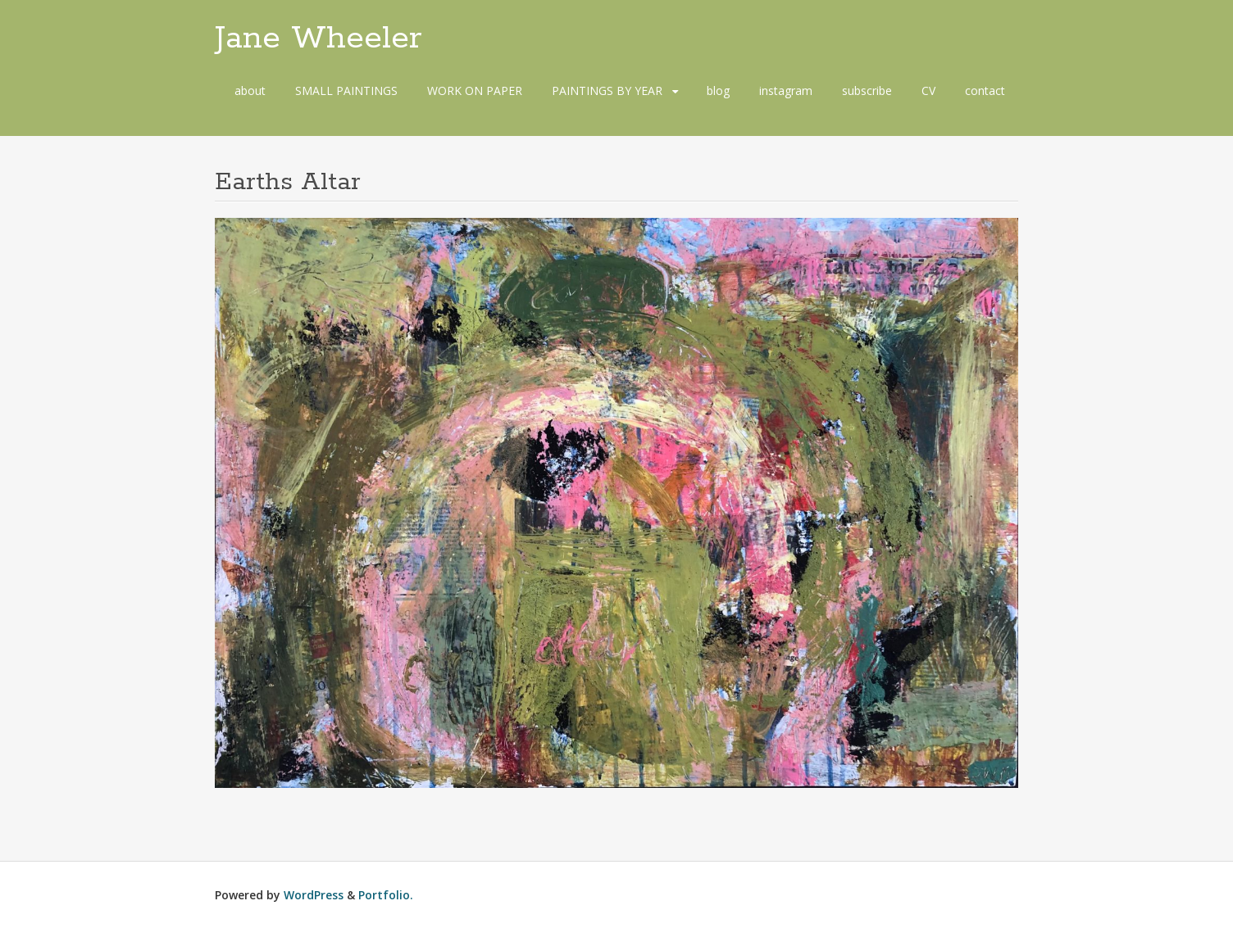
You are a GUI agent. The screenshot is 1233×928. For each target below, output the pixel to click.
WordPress (314, 895)
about (250, 90)
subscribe (867, 90)
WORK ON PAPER (474, 90)
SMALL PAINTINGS (346, 90)
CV (928, 90)
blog (718, 90)
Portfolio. (385, 895)
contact (985, 90)
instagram (785, 90)
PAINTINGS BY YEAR (607, 90)
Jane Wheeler (318, 38)
